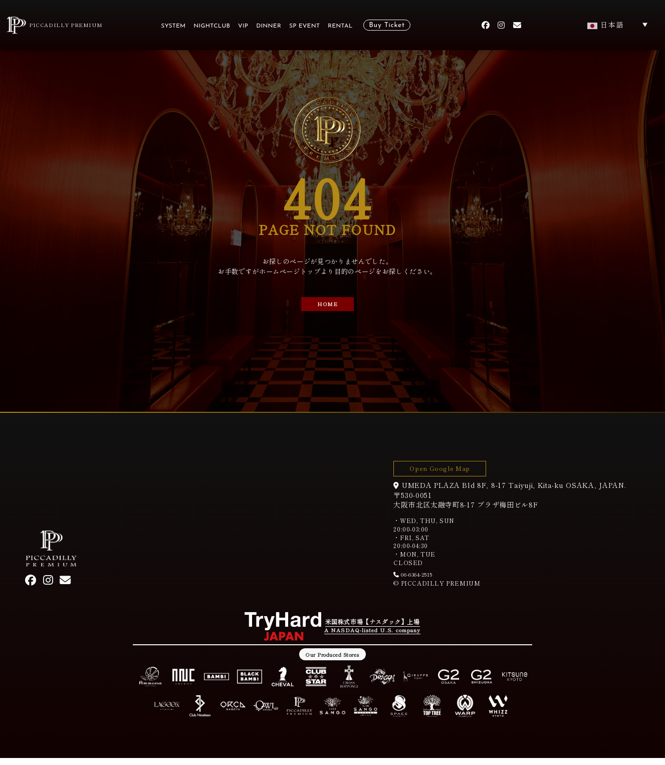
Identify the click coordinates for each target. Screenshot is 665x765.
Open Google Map (451, 470)
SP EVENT (304, 26)
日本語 (605, 25)
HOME (327, 305)
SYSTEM (173, 26)
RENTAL (340, 26)
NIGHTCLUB (211, 26)
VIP (243, 26)
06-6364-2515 (421, 580)
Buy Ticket (386, 25)
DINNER (268, 26)
